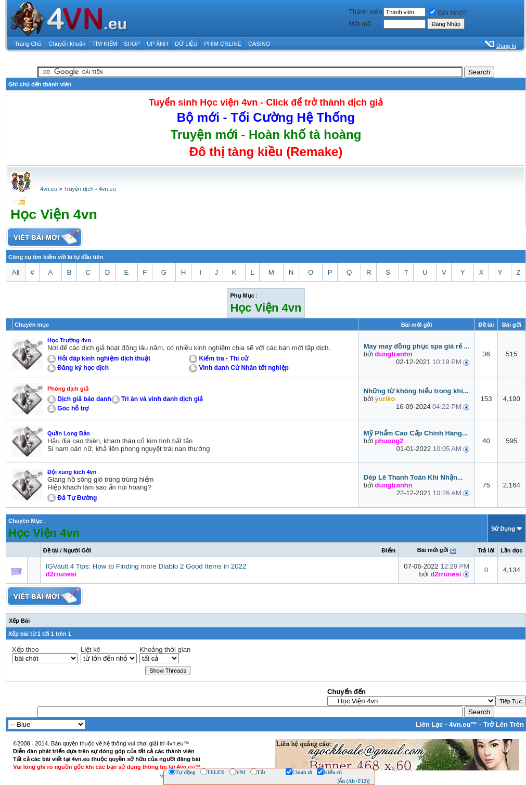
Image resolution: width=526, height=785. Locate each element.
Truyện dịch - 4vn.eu (89, 189)
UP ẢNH (157, 44)
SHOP (132, 44)
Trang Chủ (28, 44)
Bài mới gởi (432, 550)
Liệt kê (90, 649)
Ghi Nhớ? (448, 13)
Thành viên (365, 12)
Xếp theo (25, 649)
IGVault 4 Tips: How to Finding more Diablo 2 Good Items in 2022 (146, 566)
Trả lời (486, 550)
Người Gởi (77, 550)
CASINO (259, 44)
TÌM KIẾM (104, 44)
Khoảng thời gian (164, 649)
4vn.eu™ (463, 724)
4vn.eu (48, 189)
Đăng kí (506, 46)
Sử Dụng (503, 528)
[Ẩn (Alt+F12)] (353, 781)
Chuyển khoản (67, 44)
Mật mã (360, 24)
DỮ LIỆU (186, 44)
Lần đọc (511, 550)
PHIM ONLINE (222, 44)
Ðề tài (51, 550)
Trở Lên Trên (503, 724)
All (16, 272)
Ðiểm (389, 550)
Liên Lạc (429, 724)
